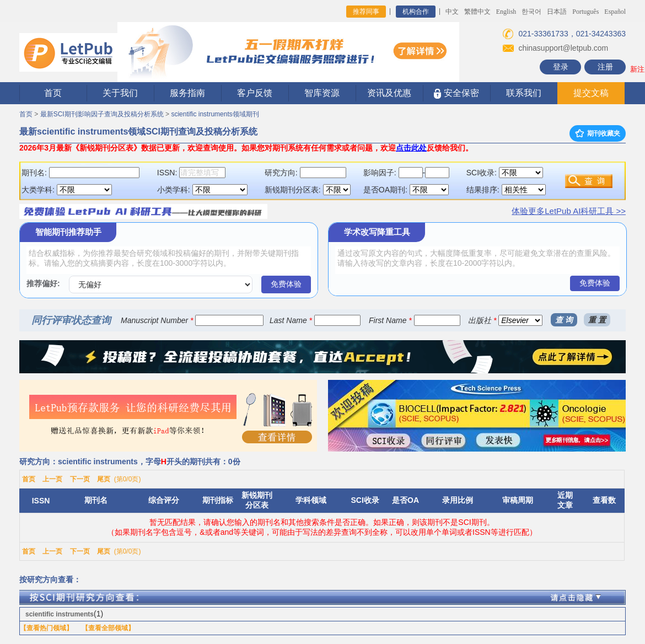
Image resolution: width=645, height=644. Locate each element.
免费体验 (286, 284)
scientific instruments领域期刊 (215, 114)
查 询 (564, 319)
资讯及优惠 (389, 93)
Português (585, 11)
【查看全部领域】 (108, 628)
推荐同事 (366, 11)
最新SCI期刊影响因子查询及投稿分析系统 (102, 114)
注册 (605, 66)
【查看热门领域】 (46, 628)
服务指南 (187, 93)
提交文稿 (591, 93)
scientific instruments (59, 614)
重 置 (597, 319)
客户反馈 (254, 93)
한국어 (531, 11)
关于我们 (120, 93)
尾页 (103, 479)
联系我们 (523, 93)
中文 (452, 11)
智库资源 (322, 93)
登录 (560, 66)
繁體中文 (477, 11)
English (506, 11)
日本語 (557, 11)
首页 (53, 93)
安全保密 (456, 93)
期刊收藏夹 (597, 133)
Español (615, 11)
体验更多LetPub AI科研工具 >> (569, 211)
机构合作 (415, 11)
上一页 (52, 479)
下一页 (80, 479)
